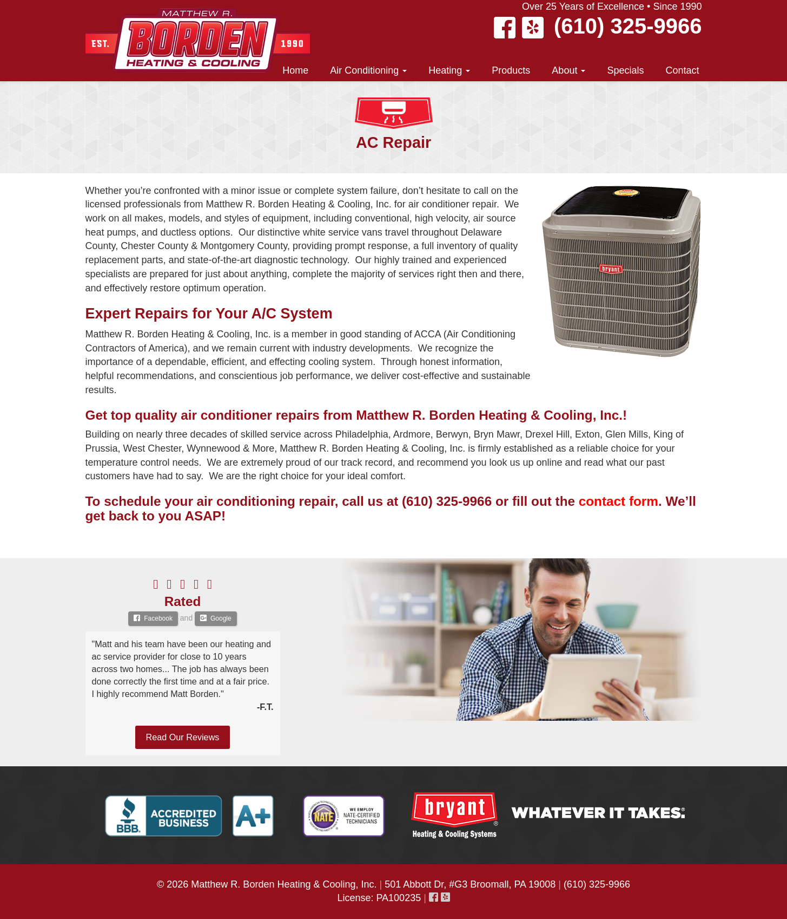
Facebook (153, 618)
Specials (625, 70)
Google (216, 618)
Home (295, 70)
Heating (449, 70)
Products (511, 70)
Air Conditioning (368, 70)
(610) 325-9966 (628, 26)
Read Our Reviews (183, 737)
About (568, 70)
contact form (618, 501)
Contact (682, 70)
